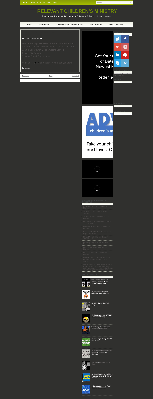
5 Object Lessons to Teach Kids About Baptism (101, 386)
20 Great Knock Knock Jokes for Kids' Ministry (100, 292)
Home (29, 25)
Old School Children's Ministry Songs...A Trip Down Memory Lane (99, 281)
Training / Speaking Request (70, 25)
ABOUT (24, 3)
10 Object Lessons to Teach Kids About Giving (101, 315)
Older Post (75, 76)
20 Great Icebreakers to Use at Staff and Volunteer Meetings (101, 352)
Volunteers (96, 25)
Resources (44, 25)
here (37, 63)
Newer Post (25, 76)
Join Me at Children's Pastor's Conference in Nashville (50, 33)
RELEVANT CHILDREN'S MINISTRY (77, 11)
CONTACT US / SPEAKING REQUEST (44, 3)
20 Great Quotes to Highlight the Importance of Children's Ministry (101, 375)
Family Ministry (116, 25)
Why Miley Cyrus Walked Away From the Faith (100, 327)
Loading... (117, 107)
